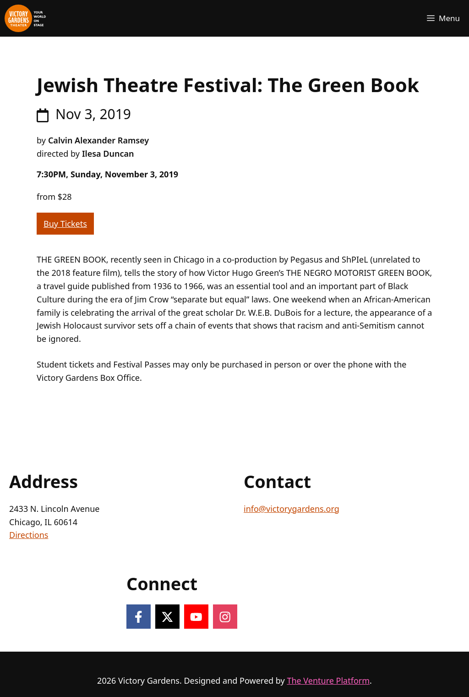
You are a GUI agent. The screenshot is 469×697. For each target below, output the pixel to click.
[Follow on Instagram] (225, 616)
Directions (28, 534)
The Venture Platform (328, 680)
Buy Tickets (65, 223)
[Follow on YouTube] (196, 616)
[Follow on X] (167, 616)
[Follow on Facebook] (138, 616)
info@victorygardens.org (291, 508)
